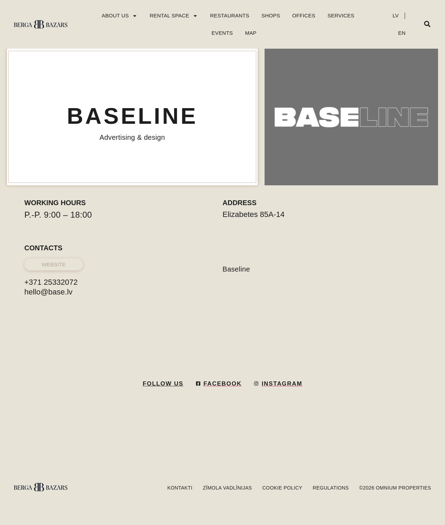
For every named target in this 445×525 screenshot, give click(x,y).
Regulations (331, 488)
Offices (303, 15)
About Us (119, 16)
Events (222, 33)
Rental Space (173, 16)
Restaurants (229, 15)
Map (251, 33)
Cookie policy (282, 488)
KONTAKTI (179, 488)
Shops (270, 15)
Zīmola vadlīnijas (227, 488)
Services (340, 15)
